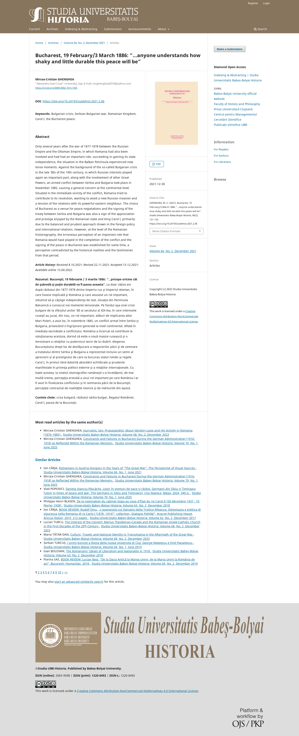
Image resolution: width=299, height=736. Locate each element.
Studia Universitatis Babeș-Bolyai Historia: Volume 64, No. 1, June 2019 (93, 547)
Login (266, 3)
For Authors (221, 155)
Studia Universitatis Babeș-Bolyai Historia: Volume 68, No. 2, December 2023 (116, 435)
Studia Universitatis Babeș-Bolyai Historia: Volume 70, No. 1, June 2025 (122, 495)
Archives (52, 29)
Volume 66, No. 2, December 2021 (84, 43)
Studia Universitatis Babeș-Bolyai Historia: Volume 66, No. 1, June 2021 (93, 472)
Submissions (113, 29)
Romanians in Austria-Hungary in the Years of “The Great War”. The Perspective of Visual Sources (127, 468)
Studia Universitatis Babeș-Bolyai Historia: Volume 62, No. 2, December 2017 (143, 518)
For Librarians (222, 162)
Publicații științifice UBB (230, 125)
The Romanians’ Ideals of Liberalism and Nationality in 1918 (108, 551)
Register (253, 3)
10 (59, 572)
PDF (158, 164)
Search (260, 29)
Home (39, 43)
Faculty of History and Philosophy (237, 104)
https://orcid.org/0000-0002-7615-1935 (56, 87)
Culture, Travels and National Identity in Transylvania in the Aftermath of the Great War (132, 534)
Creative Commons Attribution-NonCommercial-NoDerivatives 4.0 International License (174, 316)
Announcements (139, 29)
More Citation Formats (166, 231)
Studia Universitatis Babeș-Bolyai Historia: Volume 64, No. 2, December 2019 (145, 563)
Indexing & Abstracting (81, 29)
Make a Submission (230, 49)
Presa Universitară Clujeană (233, 109)
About (162, 29)
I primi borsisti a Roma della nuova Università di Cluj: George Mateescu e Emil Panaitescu (130, 543)
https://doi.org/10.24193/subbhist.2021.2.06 (73, 101)
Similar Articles (47, 460)
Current (34, 29)
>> (66, 572)
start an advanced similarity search (78, 582)
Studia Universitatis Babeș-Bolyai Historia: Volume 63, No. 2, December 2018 (117, 505)
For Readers (221, 149)
